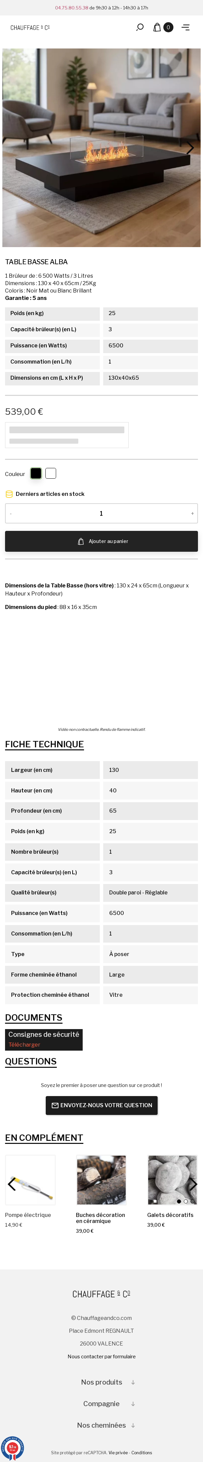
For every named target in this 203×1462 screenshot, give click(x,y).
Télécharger (24, 1045)
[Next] (188, 147)
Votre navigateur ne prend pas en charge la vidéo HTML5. (101, 670)
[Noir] (36, 474)
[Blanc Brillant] (51, 474)
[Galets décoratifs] (172, 1180)
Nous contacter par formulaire (102, 1357)
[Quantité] (101, 513)
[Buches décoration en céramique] (101, 1180)
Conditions (141, 1452)
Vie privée (118, 1452)
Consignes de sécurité (43, 1034)
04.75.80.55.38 (71, 7)
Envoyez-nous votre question (101, 1105)
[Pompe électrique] (30, 1180)
